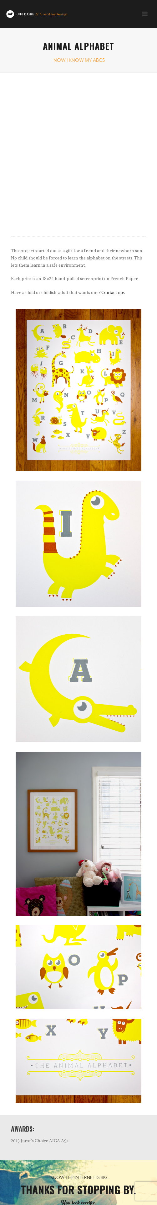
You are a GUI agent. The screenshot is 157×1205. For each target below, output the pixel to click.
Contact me (112, 292)
